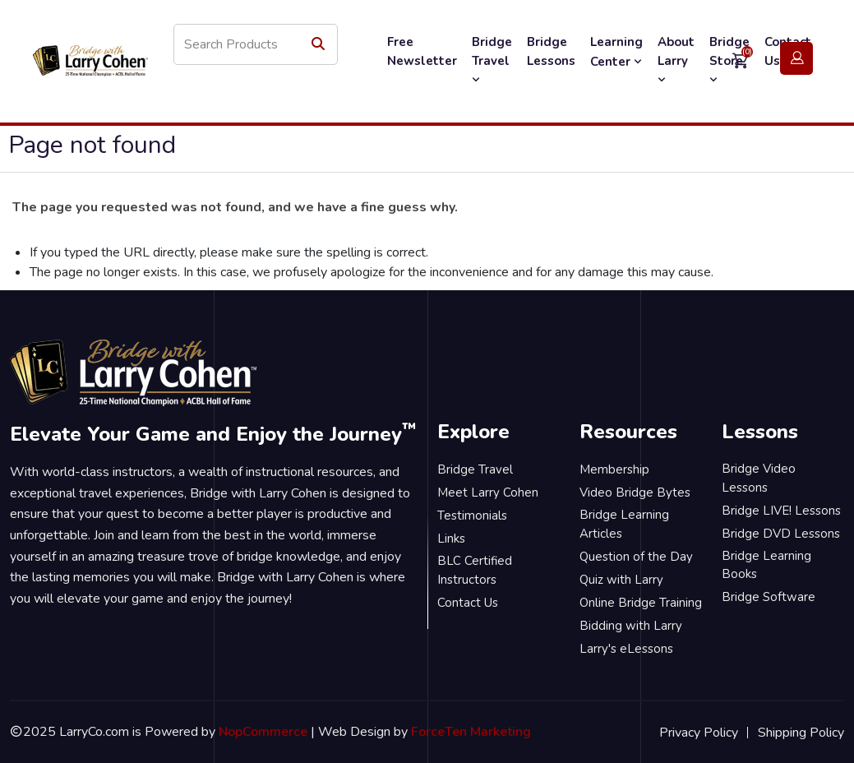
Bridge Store (729, 60)
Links (451, 538)
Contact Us (467, 602)
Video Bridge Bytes (634, 492)
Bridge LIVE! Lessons (781, 510)
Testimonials (472, 515)
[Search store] (255, 44)
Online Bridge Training (640, 602)
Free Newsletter (422, 51)
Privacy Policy (698, 733)
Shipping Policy (801, 733)
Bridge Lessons (551, 51)
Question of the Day (636, 556)
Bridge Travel (492, 60)
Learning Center (616, 52)
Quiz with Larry (621, 579)
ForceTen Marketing (471, 732)
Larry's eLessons (626, 648)
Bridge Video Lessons (759, 478)
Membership (614, 469)
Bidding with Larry (630, 625)
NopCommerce (263, 732)
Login (796, 58)
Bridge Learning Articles (624, 524)
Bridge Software (768, 597)
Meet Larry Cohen (487, 492)
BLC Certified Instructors (474, 570)
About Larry (676, 60)
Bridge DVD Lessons (781, 533)
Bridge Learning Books (766, 565)
